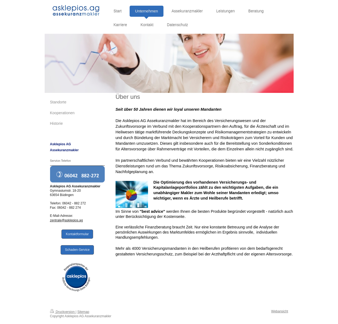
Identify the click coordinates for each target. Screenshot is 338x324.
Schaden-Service (77, 250)
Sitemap (83, 312)
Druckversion (63, 312)
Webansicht (279, 311)
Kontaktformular (77, 234)
